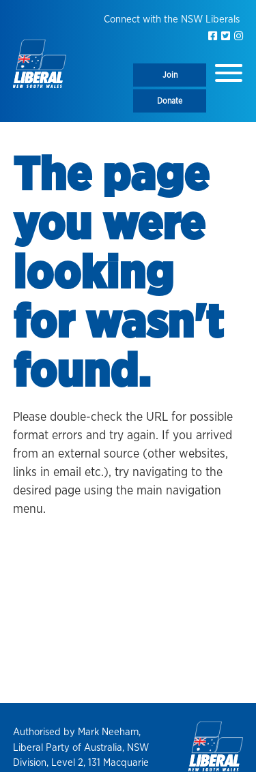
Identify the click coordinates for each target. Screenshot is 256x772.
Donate (169, 101)
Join (169, 75)
